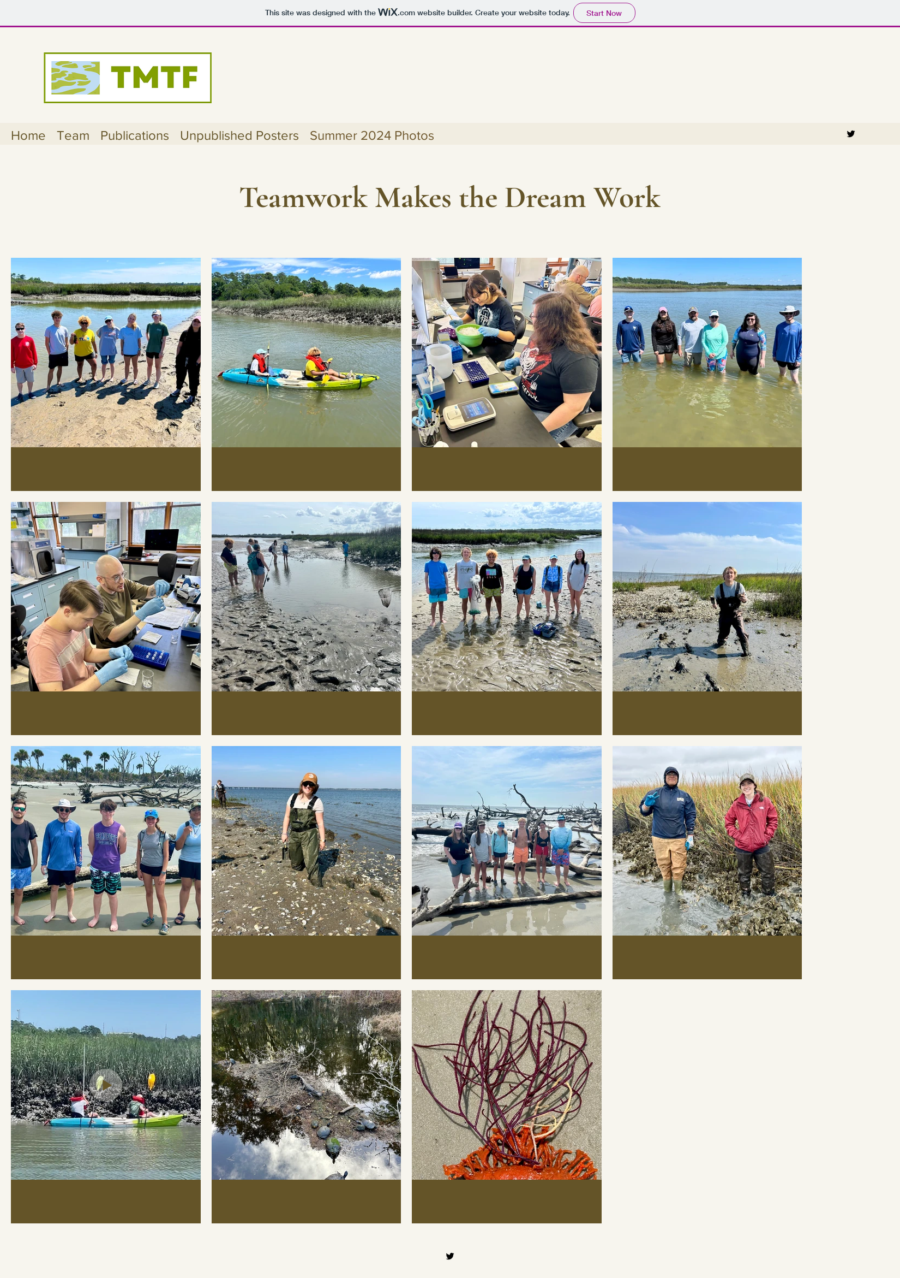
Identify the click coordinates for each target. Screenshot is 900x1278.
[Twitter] (850, 133)
